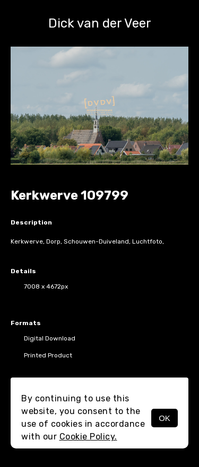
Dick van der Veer (99, 23)
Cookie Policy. (88, 437)
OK (164, 418)
